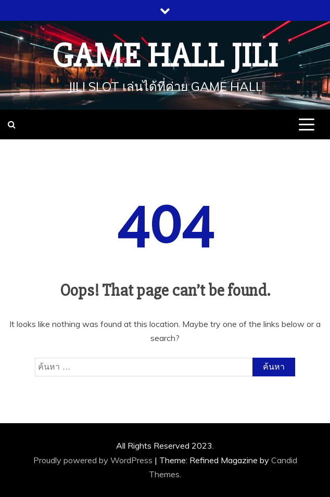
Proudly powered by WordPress (94, 460)
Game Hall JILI (165, 56)
